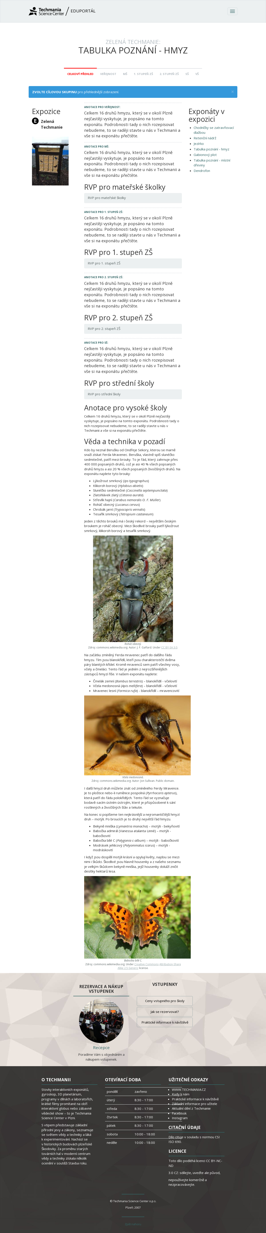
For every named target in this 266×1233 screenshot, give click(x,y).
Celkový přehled (80, 74)
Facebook (179, 1113)
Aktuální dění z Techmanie (191, 1108)
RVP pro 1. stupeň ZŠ (104, 263)
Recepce (101, 1047)
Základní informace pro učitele (194, 1103)
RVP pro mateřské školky (107, 197)
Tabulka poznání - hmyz (211, 149)
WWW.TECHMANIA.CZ (189, 1089)
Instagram (180, 1118)
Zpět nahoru (133, 1224)
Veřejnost (108, 74)
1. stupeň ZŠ (143, 74)
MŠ (125, 74)
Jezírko (199, 143)
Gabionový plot (205, 154)
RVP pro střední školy (104, 394)
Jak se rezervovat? (165, 1011)
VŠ (197, 74)
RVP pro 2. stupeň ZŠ (104, 328)
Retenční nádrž (205, 138)
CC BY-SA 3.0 (169, 647)
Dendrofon (202, 170)
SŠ (187, 74)
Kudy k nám (180, 1094)
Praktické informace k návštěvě (164, 1022)
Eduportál (62, 11)
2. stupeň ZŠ (169, 74)
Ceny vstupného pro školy (165, 1001)
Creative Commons (146, 964)
